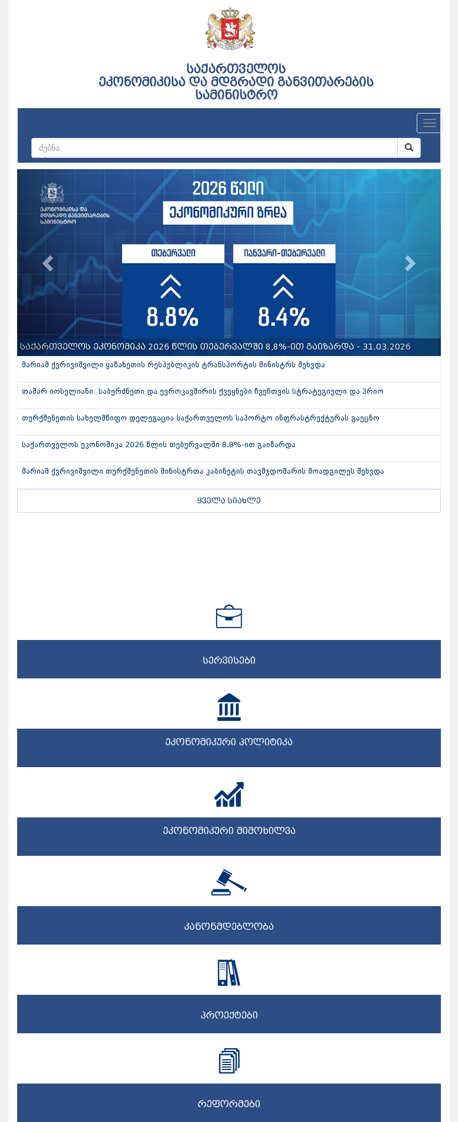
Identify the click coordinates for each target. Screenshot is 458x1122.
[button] (49, 262)
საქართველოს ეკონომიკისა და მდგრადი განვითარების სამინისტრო (236, 82)
